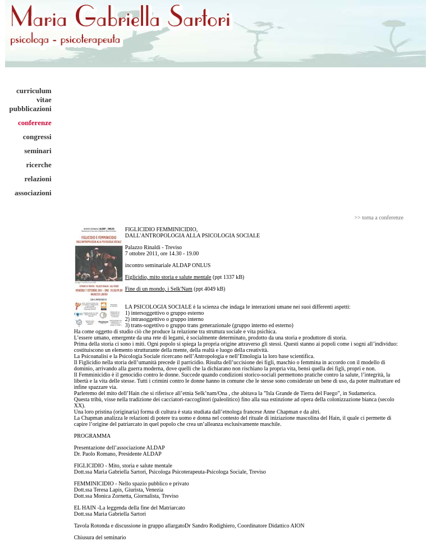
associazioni (33, 193)
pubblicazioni (31, 108)
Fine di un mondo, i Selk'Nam (158, 289)
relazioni (38, 179)
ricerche (38, 164)
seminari (37, 150)
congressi (37, 136)
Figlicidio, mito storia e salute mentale (168, 277)
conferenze (35, 122)
